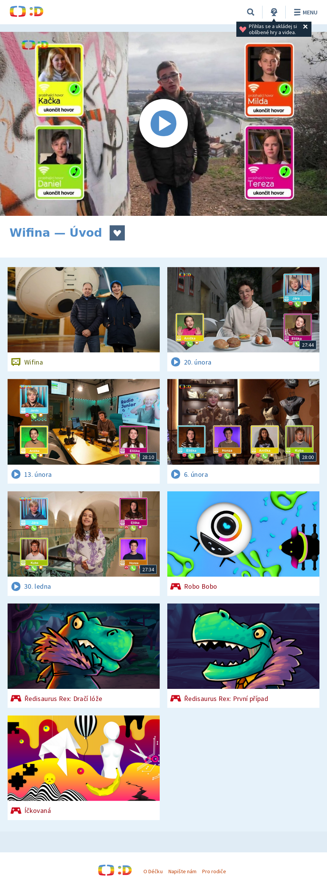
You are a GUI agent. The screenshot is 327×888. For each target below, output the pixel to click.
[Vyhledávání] (250, 12)
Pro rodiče (214, 871)
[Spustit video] (163, 124)
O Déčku (152, 871)
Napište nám (182, 871)
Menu (304, 12)
